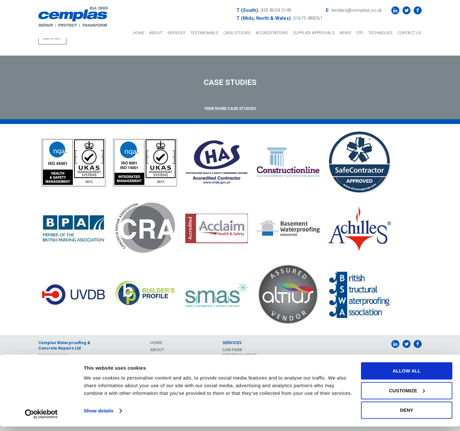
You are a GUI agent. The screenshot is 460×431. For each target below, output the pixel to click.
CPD (360, 32)
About (156, 32)
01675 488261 (308, 18)
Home (138, 32)
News (345, 32)
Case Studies (237, 32)
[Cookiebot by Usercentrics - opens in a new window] (41, 418)
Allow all (407, 375)
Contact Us (409, 32)
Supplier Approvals (314, 32)
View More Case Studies (230, 108)
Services (176, 32)
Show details (98, 415)
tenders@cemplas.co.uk (356, 10)
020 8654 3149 (276, 10)
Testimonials (204, 32)
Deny (406, 414)
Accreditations (272, 32)
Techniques (380, 32)
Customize (407, 395)
